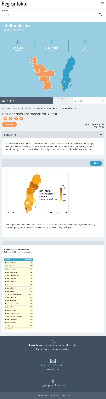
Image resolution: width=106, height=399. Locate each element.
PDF (96, 163)
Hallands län (9, 108)
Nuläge (9, 124)
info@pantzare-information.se (53, 365)
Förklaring (53, 134)
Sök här (53, 13)
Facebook (61, 385)
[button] (89, 100)
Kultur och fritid (29, 108)
